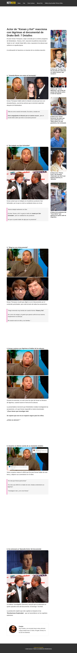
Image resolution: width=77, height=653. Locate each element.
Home (19, 3)
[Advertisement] (38, 16)
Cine (24, 3)
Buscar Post (40, 3)
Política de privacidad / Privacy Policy (54, 3)
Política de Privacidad (38, 647)
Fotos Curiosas (31, 3)
